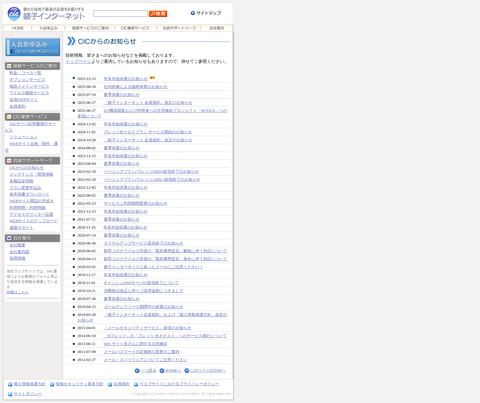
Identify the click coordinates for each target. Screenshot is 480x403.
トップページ (78, 61)
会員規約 (17, 106)
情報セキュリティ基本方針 (79, 384)
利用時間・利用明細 (27, 208)
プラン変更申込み (25, 188)
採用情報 (17, 258)
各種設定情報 (21, 181)
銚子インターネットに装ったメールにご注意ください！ (153, 267)
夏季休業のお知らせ (122, 95)
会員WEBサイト (23, 99)
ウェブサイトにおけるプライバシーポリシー (179, 384)
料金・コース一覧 (25, 73)
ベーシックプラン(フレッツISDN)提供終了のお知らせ (151, 171)
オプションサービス (27, 80)
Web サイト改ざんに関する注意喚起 (135, 344)
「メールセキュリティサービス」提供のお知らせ (147, 328)
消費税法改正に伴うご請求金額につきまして (143, 291)
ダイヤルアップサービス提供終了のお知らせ (143, 243)
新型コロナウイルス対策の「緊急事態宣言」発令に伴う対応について (165, 259)
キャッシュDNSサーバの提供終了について (141, 283)
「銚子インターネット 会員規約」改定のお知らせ (148, 103)
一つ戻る (148, 370)
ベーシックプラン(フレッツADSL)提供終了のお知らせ (152, 179)
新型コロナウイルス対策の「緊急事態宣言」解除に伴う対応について (165, 251)
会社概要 (17, 245)
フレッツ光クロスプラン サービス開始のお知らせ (147, 132)
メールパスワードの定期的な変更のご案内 (141, 352)
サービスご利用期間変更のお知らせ (135, 203)
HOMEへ (173, 370)
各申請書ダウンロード (29, 194)
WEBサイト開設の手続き (31, 201)
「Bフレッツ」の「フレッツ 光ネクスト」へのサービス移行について (165, 336)
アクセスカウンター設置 (31, 214)
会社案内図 (19, 252)
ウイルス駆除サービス (29, 93)
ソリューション (23, 137)
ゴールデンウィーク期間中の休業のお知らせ (143, 307)
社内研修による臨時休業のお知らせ (135, 87)
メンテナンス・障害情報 (31, 174)
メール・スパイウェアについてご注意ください (145, 360)
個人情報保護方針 (30, 384)
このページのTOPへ (208, 370)
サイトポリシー (28, 393)
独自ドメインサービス (29, 86)
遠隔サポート (21, 228)
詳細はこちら (17, 292)
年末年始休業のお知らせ (126, 79)
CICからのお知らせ (26, 167)
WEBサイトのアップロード (33, 221)
